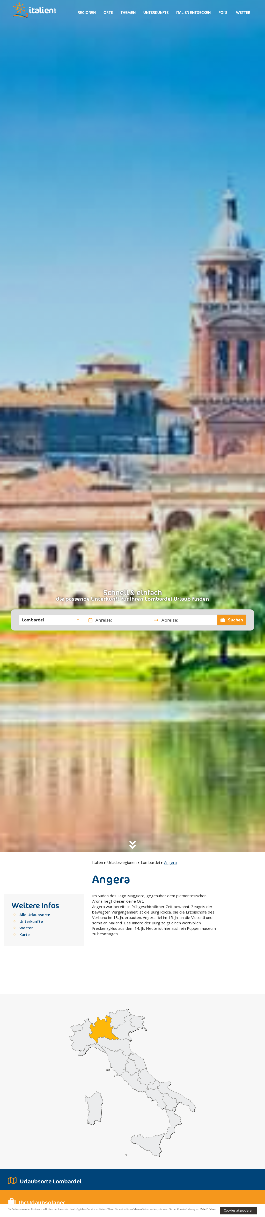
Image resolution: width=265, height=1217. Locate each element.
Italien (97, 862)
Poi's (222, 12)
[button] (50, 620)
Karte (24, 934)
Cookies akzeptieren (238, 1210)
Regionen (87, 12)
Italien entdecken (193, 12)
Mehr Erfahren (45, 1213)
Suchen (231, 620)
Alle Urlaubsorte (34, 914)
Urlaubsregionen (122, 862)
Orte (108, 12)
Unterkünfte (155, 12)
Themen (128, 12)
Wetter (242, 12)
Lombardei (150, 862)
